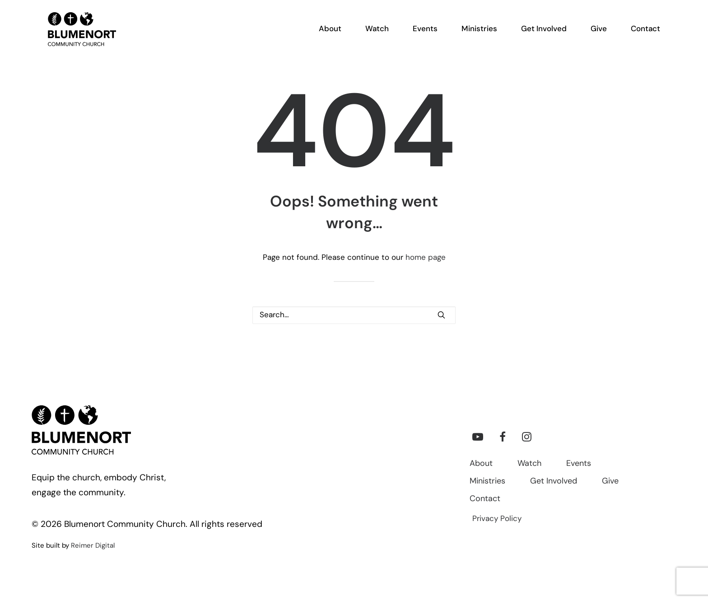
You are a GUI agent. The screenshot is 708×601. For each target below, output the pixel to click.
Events (578, 464)
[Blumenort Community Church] (73, 36)
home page (425, 258)
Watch (529, 464)
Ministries (487, 481)
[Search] (354, 315)
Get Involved (553, 481)
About (481, 464)
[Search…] (354, 315)
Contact (485, 499)
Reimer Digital (93, 546)
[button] (441, 314)
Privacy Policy (497, 519)
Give (610, 481)
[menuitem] (335, 36)
